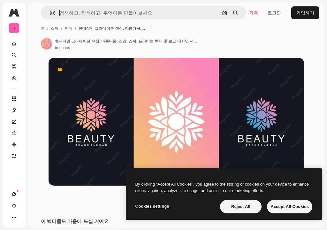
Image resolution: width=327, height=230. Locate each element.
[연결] (14, 194)
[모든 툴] (14, 99)
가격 (253, 12)
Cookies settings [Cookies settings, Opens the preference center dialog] (152, 206)
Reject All (240, 206)
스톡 (54, 28)
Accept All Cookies (289, 206)
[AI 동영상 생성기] (17, 133)
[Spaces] (17, 110)
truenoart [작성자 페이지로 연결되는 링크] (62, 48)
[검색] (14, 55)
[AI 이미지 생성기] (17, 122)
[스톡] (14, 66)
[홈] (14, 43)
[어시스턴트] (17, 156)
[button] (50, 13)
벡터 (68, 28)
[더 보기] (14, 217)
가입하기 (305, 12)
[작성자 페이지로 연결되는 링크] (46, 44)
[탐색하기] (14, 78)
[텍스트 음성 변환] (17, 145)
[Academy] (14, 206)
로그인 (274, 12)
